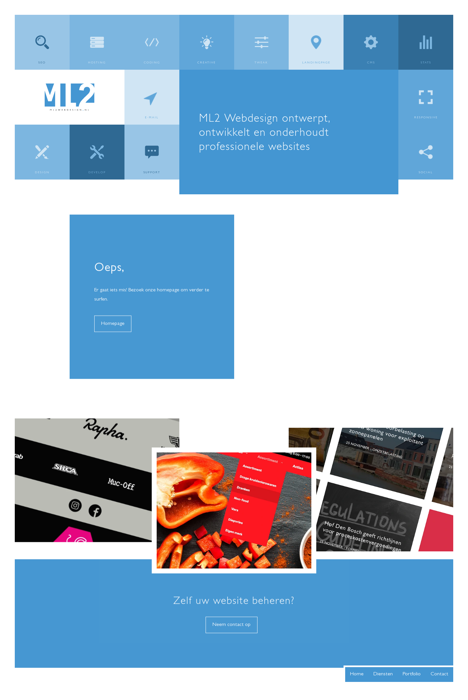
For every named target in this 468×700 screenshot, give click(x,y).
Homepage (112, 329)
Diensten (383, 674)
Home (357, 674)
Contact (439, 674)
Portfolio (412, 674)
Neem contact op (231, 631)
